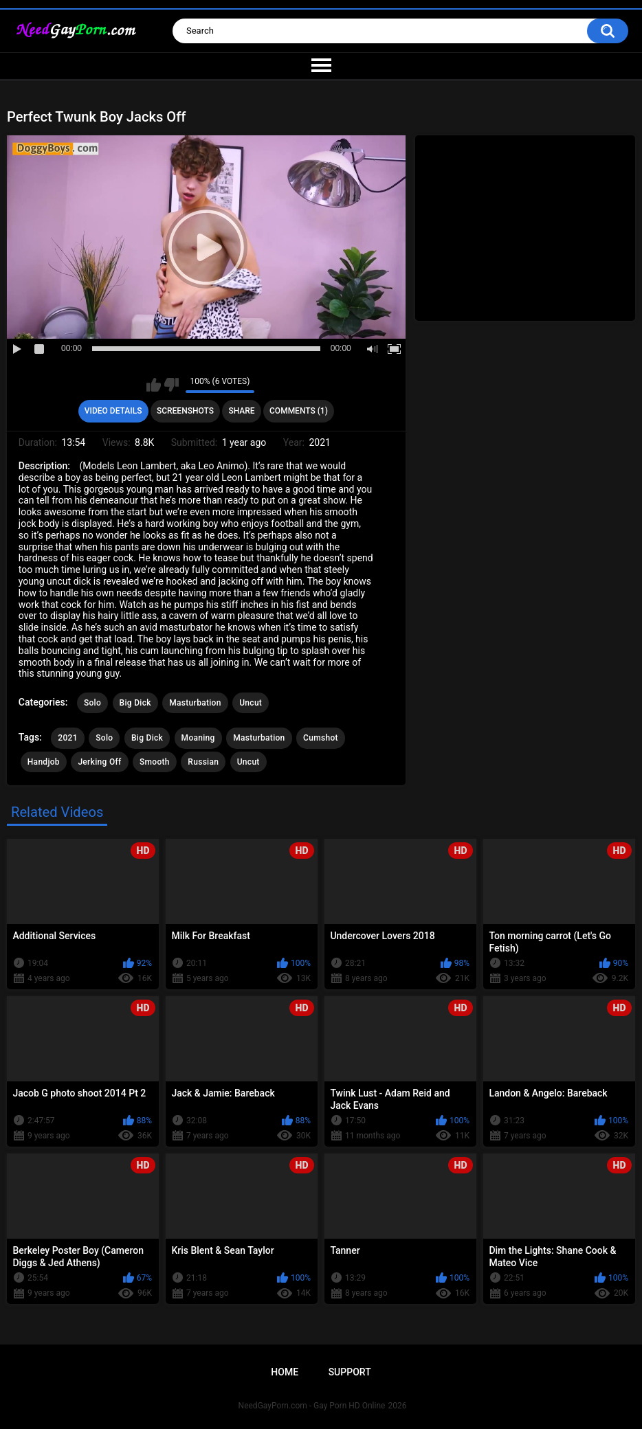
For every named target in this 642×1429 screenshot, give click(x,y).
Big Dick (135, 703)
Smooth (155, 762)
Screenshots (185, 411)
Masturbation (195, 703)
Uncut (250, 703)
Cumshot (320, 738)
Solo (92, 703)
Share (241, 411)
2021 (67, 738)
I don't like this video (171, 385)
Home (284, 1371)
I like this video (153, 385)
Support (350, 1371)
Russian (203, 762)
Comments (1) (298, 411)
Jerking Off (99, 762)
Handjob (43, 762)
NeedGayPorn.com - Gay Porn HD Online (312, 1405)
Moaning (198, 738)
